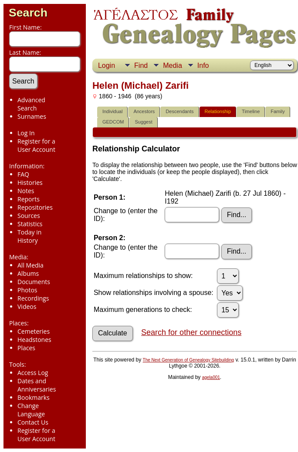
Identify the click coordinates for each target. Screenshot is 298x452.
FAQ (23, 174)
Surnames (31, 116)
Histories (30, 182)
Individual (112, 111)
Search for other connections (191, 332)
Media (172, 65)
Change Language (31, 410)
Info (203, 65)
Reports (28, 199)
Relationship (218, 111)
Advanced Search (31, 104)
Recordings (33, 298)
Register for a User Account (36, 145)
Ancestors (144, 111)
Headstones (34, 339)
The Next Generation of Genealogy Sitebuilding (188, 360)
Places (26, 348)
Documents (33, 282)
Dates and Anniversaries (36, 385)
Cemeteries (33, 331)
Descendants (179, 111)
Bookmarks (33, 397)
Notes (25, 191)
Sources (28, 215)
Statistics (30, 224)
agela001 (211, 377)
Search (28, 12)
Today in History (29, 236)
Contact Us (32, 422)
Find (141, 65)
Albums (28, 273)
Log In (25, 133)
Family (277, 111)
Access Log (32, 372)
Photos (27, 290)
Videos (26, 306)
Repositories (35, 207)
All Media (30, 265)
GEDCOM (113, 121)
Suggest (143, 121)
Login (106, 65)
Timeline (251, 111)
